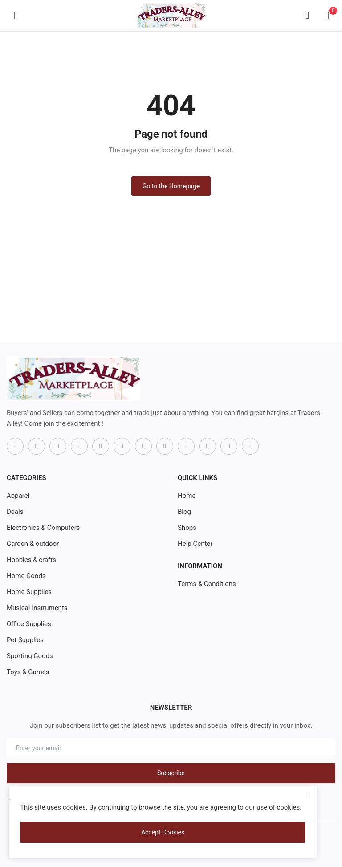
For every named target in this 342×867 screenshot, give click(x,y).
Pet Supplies (25, 640)
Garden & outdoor (33, 544)
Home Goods (26, 576)
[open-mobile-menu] (13, 15)
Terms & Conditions (207, 584)
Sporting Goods (30, 656)
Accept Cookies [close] (162, 832)
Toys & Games (28, 672)
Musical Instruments (37, 608)
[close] (308, 794)
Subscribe (171, 773)
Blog (184, 512)
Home (186, 496)
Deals (15, 512)
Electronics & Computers (43, 528)
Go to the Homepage (171, 186)
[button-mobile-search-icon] (307, 15)
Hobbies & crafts (31, 560)
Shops (187, 528)
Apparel (18, 496)
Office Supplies (29, 624)
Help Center (195, 544)
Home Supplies (29, 592)
